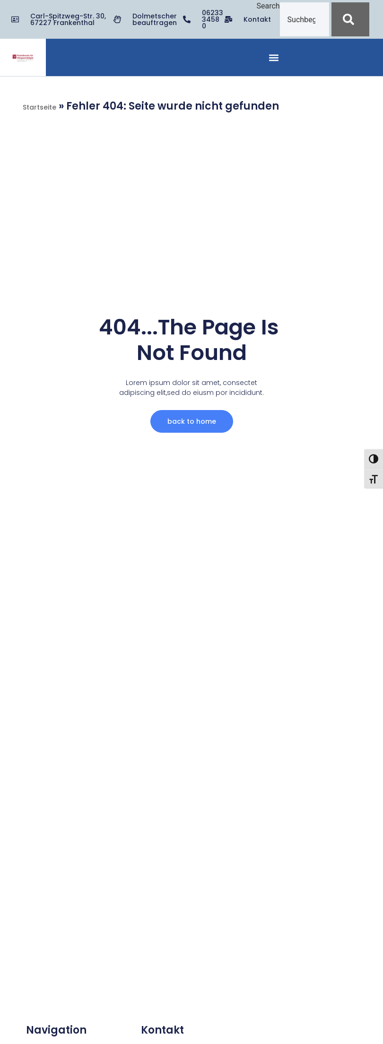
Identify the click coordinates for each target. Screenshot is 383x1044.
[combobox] (304, 19)
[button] (274, 57)
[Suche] (350, 19)
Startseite (39, 107)
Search (267, 6)
